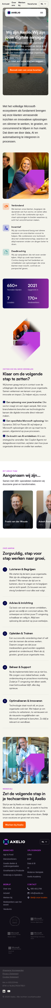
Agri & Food (8, 854)
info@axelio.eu (35, 893)
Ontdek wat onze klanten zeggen (25, 61)
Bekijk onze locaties (37, 897)
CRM (29, 854)
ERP (29, 859)
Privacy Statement (10, 973)
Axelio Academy (34, 876)
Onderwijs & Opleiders (12, 875)
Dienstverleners (9, 859)
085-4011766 (34, 889)
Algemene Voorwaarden (13, 970)
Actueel (5, 4)
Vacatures (32, 4)
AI (28, 868)
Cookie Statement (11, 977)
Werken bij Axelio (14, 824)
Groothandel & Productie (13, 870)
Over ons (14, 3)
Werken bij (21, 3)
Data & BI (31, 863)
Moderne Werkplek (35, 872)
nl (44, 4)
